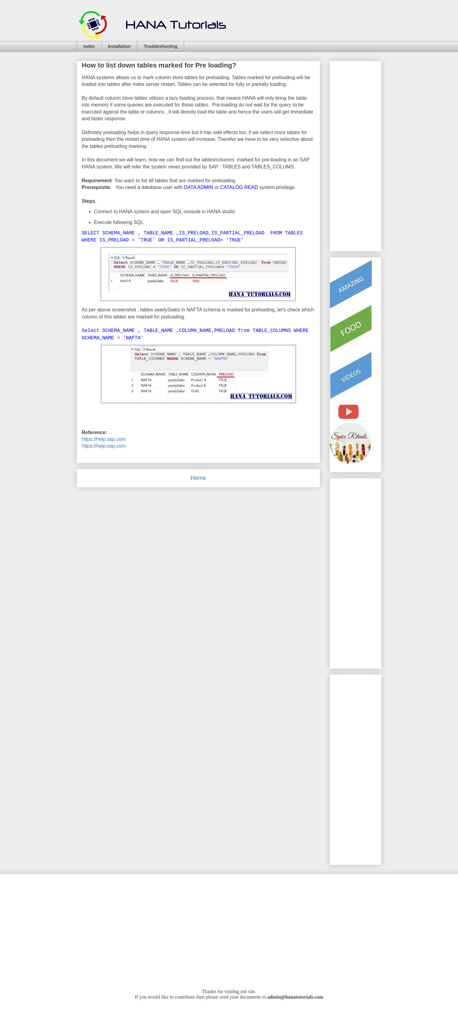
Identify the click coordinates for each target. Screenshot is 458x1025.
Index (89, 46)
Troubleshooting (160, 46)
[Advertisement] (354, 571)
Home (198, 478)
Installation (119, 46)
